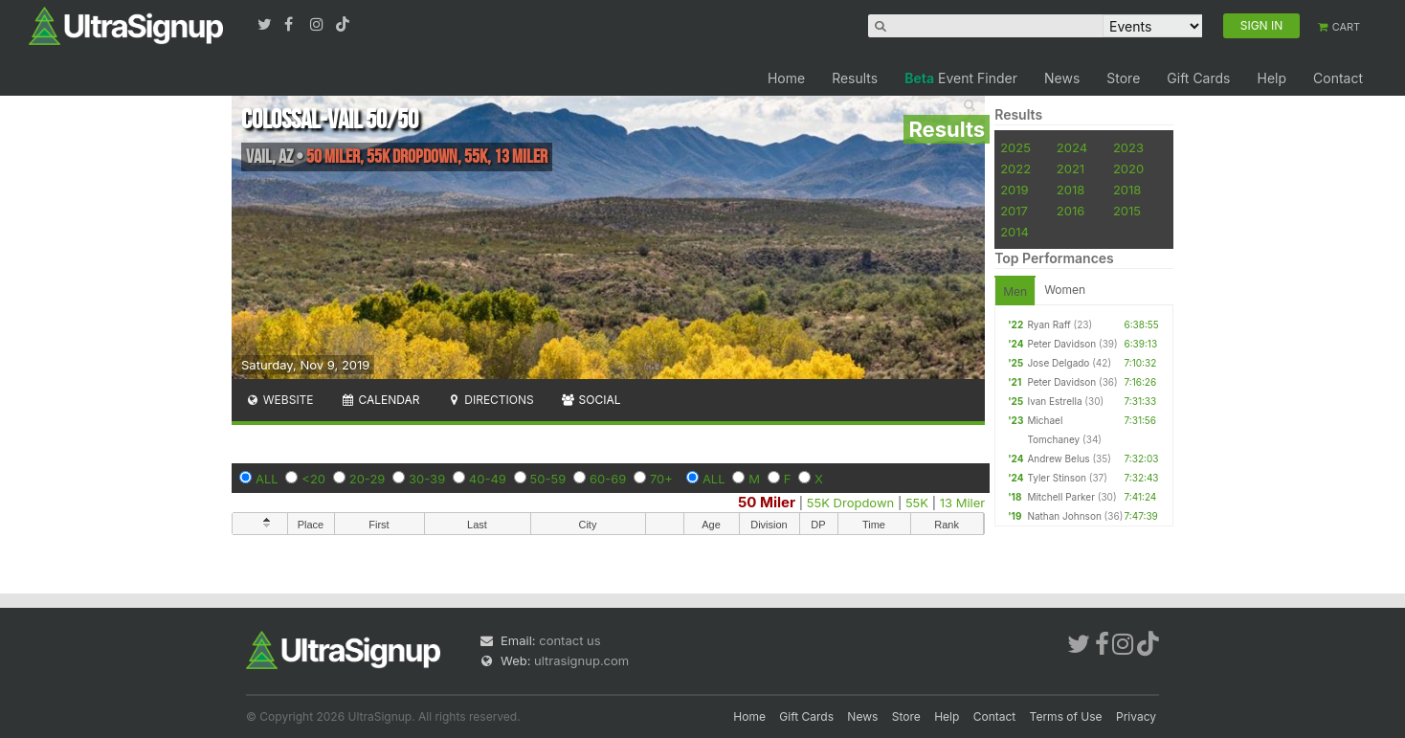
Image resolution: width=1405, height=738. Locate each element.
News (1062, 78)
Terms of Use (1066, 716)
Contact (1338, 78)
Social (591, 399)
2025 (1015, 147)
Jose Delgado (1058, 363)
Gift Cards (1198, 78)
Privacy (1136, 716)
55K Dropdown (850, 502)
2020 (1128, 168)
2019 (1014, 189)
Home (786, 78)
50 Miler (766, 502)
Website (279, 399)
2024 (1072, 147)
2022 (1015, 168)
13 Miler (963, 502)
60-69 (608, 478)
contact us (569, 640)
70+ (661, 478)
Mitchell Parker (1061, 497)
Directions (489, 399)
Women (1064, 289)
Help (1271, 78)
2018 (1070, 189)
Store (1123, 78)
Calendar (380, 399)
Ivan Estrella (1054, 401)
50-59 (548, 478)
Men (1015, 291)
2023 (1128, 147)
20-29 (367, 478)
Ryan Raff (1048, 324)
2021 (1070, 168)
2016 (1070, 210)
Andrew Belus (1058, 458)
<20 (313, 478)
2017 (1014, 210)
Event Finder (960, 78)
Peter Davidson (1061, 343)
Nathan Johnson (1064, 516)
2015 (1127, 210)
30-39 (427, 478)
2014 (1014, 231)
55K (916, 502)
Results (855, 78)
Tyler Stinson (1056, 477)
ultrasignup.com (581, 660)
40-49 (487, 478)
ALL (267, 478)
